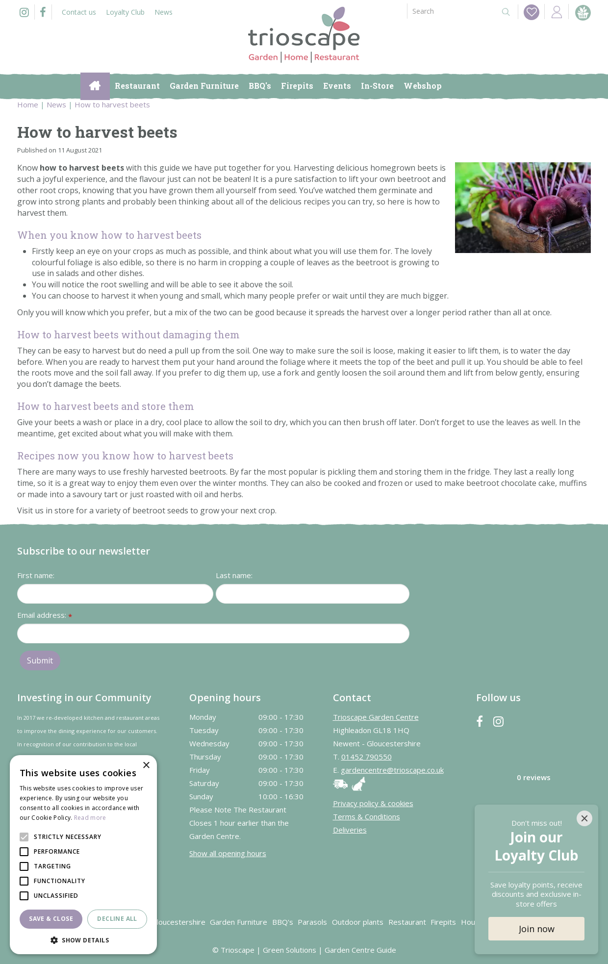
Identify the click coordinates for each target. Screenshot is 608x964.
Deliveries (350, 830)
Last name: (234, 575)
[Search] (450, 11)
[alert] (83, 854)
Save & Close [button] (51, 918)
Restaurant (407, 922)
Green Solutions (289, 950)
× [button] (146, 765)
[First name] (115, 594)
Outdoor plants (357, 922)
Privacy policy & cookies (373, 803)
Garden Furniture (238, 922)
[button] (83, 939)
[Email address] (213, 633)
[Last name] (312, 594)
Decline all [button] (117, 918)
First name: (35, 575)
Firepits (443, 922)
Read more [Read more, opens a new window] (90, 817)
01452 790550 (366, 756)
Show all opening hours (227, 853)
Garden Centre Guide (360, 950)
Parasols (312, 922)
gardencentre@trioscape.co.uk (392, 770)
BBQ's (282, 922)
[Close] (584, 818)
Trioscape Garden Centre (376, 717)
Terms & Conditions (366, 816)
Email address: (44, 615)
